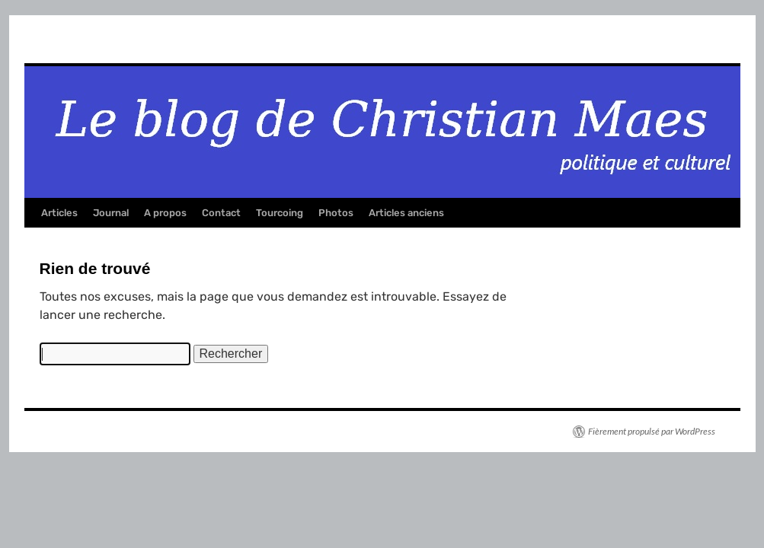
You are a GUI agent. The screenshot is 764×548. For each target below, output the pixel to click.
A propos (165, 212)
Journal (111, 212)
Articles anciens (406, 212)
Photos (335, 212)
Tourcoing (279, 212)
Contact (221, 212)
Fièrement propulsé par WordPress (651, 431)
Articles (59, 212)
